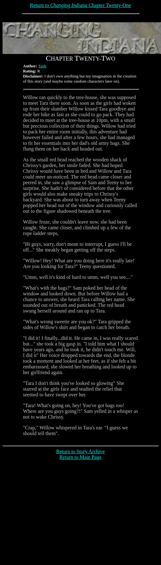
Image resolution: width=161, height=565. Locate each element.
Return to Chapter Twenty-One (80, 5)
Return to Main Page (81, 457)
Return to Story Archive (80, 451)
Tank (42, 66)
